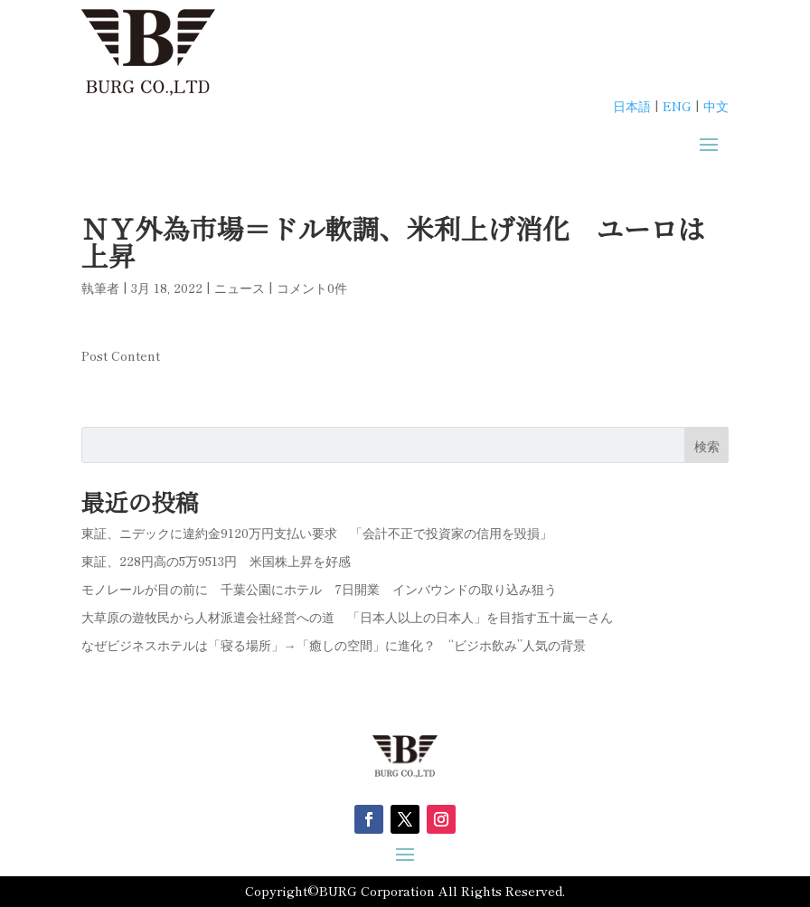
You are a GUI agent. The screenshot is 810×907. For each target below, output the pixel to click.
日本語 (632, 106)
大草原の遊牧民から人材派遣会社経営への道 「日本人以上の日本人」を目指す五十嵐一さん (347, 617)
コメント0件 (312, 288)
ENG (677, 106)
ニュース (239, 288)
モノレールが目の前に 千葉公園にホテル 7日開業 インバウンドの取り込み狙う (319, 589)
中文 (716, 106)
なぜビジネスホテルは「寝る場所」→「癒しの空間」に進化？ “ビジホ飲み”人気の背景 (333, 645)
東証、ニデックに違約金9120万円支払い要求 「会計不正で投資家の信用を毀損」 (316, 533)
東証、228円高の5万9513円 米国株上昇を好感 (216, 561)
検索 (707, 446)
